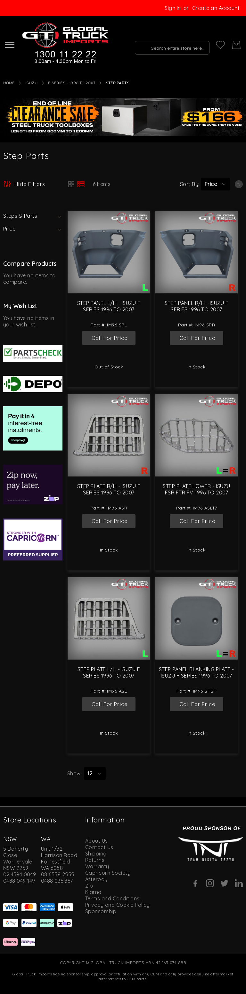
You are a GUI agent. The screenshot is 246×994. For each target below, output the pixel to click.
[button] (215, 184)
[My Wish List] (220, 44)
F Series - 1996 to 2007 (71, 82)
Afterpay (96, 879)
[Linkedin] (239, 883)
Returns (94, 860)
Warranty (97, 866)
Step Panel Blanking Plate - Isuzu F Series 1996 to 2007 (196, 672)
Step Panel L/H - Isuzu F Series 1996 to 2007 (109, 306)
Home (9, 82)
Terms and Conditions (112, 898)
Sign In (173, 8)
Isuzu (31, 82)
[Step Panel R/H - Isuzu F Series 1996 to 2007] (196, 252)
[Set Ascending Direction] (239, 184)
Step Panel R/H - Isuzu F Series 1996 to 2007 (197, 306)
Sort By (189, 184)
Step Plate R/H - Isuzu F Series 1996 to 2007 (109, 489)
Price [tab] (9, 228)
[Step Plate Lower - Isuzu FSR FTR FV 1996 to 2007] (196, 435)
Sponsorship (100, 911)
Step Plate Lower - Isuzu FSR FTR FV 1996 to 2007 (196, 489)
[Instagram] (210, 883)
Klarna (93, 892)
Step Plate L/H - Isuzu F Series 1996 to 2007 (109, 672)
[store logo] (64, 43)
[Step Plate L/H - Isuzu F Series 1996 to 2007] (109, 618)
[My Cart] (236, 44)
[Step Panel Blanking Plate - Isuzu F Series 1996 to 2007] (196, 618)
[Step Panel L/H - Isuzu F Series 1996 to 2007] (109, 252)
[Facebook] (196, 883)
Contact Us (99, 847)
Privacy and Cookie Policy (117, 905)
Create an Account (216, 8)
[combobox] (170, 44)
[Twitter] (224, 883)
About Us (96, 841)
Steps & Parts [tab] (20, 216)
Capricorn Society (107, 873)
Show (74, 773)
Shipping (96, 853)
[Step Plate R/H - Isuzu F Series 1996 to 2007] (109, 435)
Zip (89, 885)
